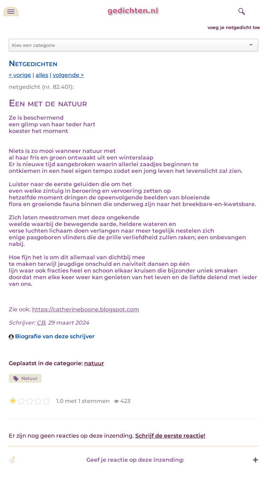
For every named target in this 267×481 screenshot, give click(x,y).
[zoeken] (241, 10)
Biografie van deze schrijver (52, 336)
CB (41, 322)
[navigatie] (10, 11)
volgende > (68, 75)
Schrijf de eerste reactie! (170, 435)
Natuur (25, 379)
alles (42, 75)
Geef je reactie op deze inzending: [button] (96, 460)
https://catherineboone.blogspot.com (85, 309)
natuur (94, 363)
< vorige (20, 75)
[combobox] (129, 45)
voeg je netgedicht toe (234, 27)
